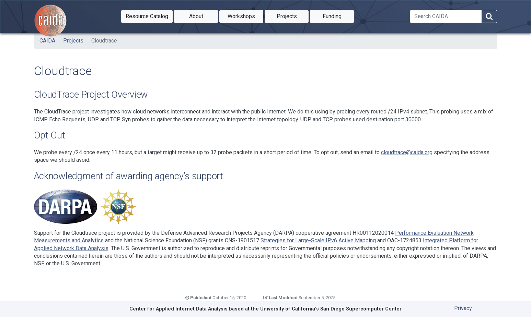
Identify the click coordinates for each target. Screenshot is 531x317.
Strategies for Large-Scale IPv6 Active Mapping (318, 240)
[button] (147, 16)
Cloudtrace (104, 40)
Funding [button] (338, 16)
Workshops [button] (245, 16)
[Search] (446, 16)
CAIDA (47, 40)
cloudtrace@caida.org (406, 152)
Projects (73, 40)
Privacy (463, 308)
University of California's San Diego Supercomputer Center (331, 309)
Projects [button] (293, 16)
